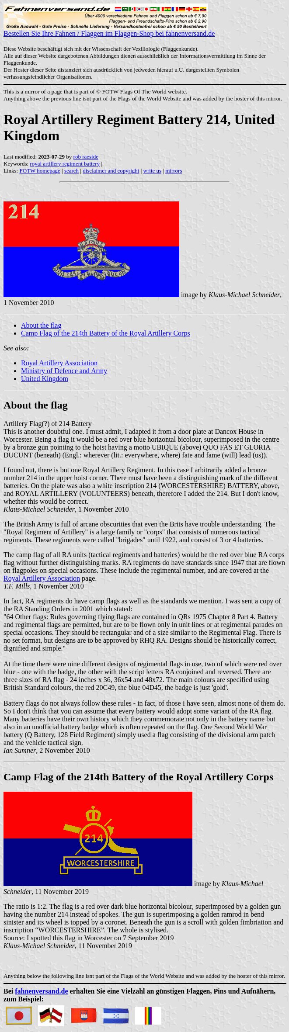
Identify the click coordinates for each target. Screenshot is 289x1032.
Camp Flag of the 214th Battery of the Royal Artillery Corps (105, 333)
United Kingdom (44, 378)
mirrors (173, 170)
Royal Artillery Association (59, 363)
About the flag (41, 325)
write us (152, 170)
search (71, 170)
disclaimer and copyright (111, 170)
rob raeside (85, 156)
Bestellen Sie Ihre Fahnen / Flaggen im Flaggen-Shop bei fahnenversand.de (109, 30)
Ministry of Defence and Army (64, 370)
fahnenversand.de (41, 991)
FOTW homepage (39, 170)
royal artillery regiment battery (65, 163)
